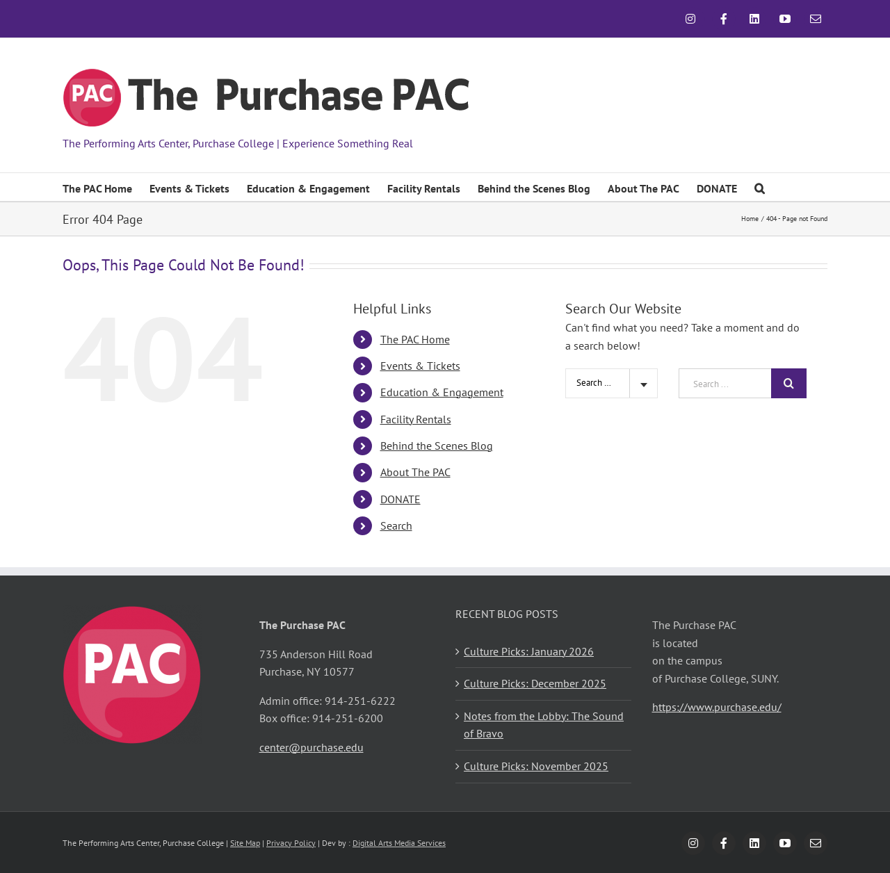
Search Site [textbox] (597, 383)
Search (396, 525)
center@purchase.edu (311, 747)
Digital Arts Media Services (399, 843)
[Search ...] (725, 383)
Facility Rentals (415, 419)
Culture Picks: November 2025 (536, 766)
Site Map (245, 843)
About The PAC (415, 472)
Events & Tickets (420, 366)
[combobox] (611, 383)
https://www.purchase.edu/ (717, 707)
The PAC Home (415, 339)
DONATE (400, 499)
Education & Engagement (441, 392)
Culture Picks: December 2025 (535, 683)
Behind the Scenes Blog (436, 445)
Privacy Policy (291, 843)
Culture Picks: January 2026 (529, 651)
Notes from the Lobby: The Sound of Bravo (544, 725)
